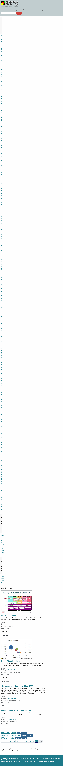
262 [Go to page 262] (23, 741)
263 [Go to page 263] (27, 741)
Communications (27, 10)
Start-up (8, 10)
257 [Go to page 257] (7, 741)
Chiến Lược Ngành (13, 698)
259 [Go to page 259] (14, 741)
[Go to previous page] (5, 741)
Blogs (46, 10)
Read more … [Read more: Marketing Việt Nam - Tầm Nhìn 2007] (5, 727)
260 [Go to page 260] (17, 741)
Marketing (14, 10)
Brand (35, 10)
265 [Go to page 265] (33, 741)
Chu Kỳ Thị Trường (8, 615)
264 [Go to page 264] (30, 741)
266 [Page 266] (36, 741)
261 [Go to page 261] (20, 741)
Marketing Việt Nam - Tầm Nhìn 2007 (16, 710)
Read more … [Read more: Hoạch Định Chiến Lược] (5, 681)
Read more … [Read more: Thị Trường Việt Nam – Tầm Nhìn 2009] (5, 705)
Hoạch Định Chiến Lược (11, 661)
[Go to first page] (2, 741)
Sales (20, 10)
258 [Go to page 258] (11, 741)
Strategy (41, 10)
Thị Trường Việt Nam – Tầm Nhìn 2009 (17, 686)
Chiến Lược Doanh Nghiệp (15, 624)
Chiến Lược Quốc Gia (8, 733)
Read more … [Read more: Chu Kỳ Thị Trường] (5, 635)
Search (19, 13)
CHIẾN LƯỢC (4, 631)
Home (2, 10)
